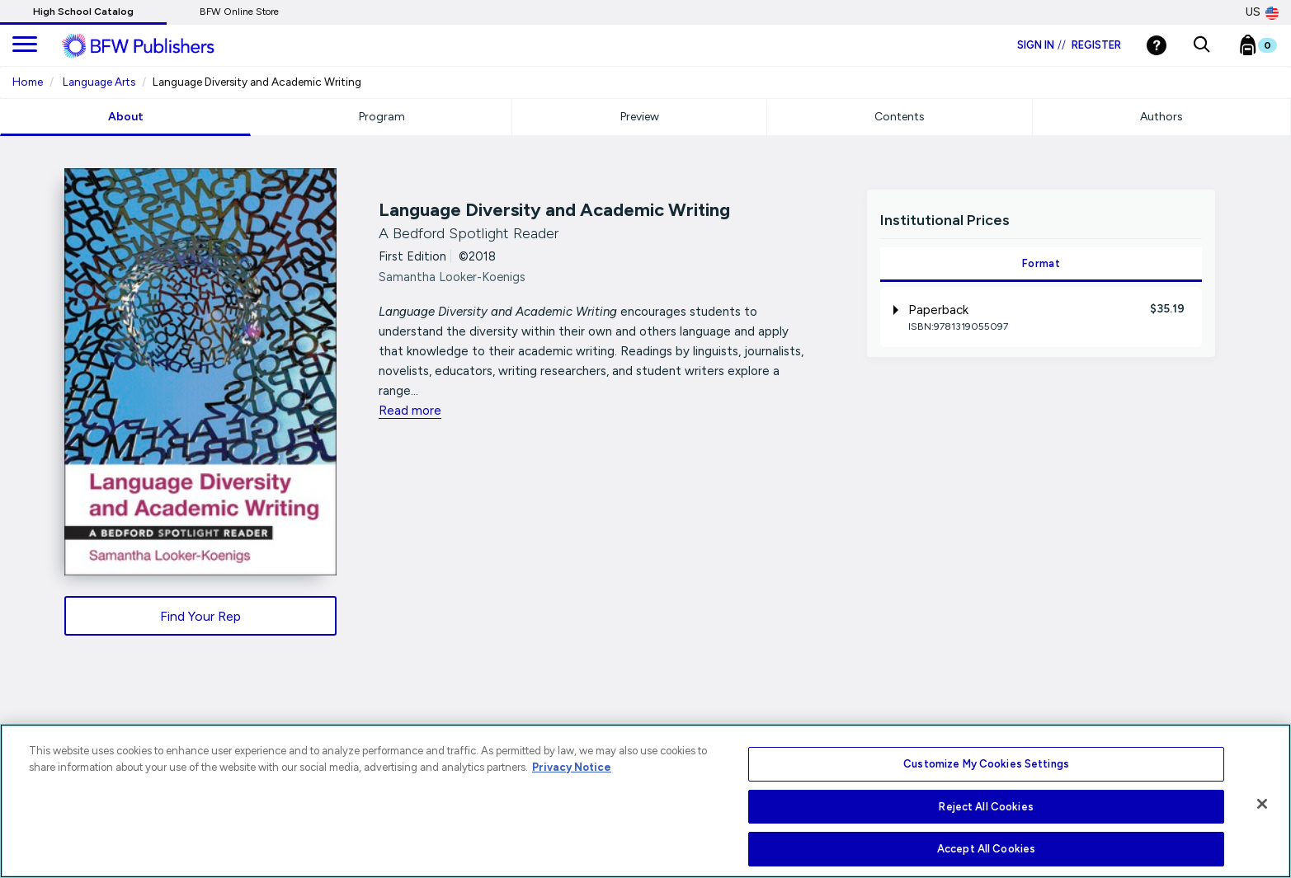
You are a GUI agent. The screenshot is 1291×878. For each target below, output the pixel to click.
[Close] (1262, 804)
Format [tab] (1041, 263)
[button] (1201, 45)
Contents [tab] (899, 117)
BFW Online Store (239, 11)
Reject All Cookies (986, 807)
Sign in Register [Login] (1069, 45)
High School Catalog (83, 11)
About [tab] (126, 117)
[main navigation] (24, 45)
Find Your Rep (200, 616)
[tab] (1041, 317)
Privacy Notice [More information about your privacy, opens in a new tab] (571, 767)
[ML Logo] (157, 46)
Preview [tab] (639, 117)
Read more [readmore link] (410, 410)
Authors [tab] (1161, 117)
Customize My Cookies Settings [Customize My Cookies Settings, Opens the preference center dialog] (986, 764)
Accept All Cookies (986, 849)
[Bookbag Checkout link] (1268, 48)
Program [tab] (382, 117)
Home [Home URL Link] (27, 81)
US (1262, 12)
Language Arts (99, 81)
